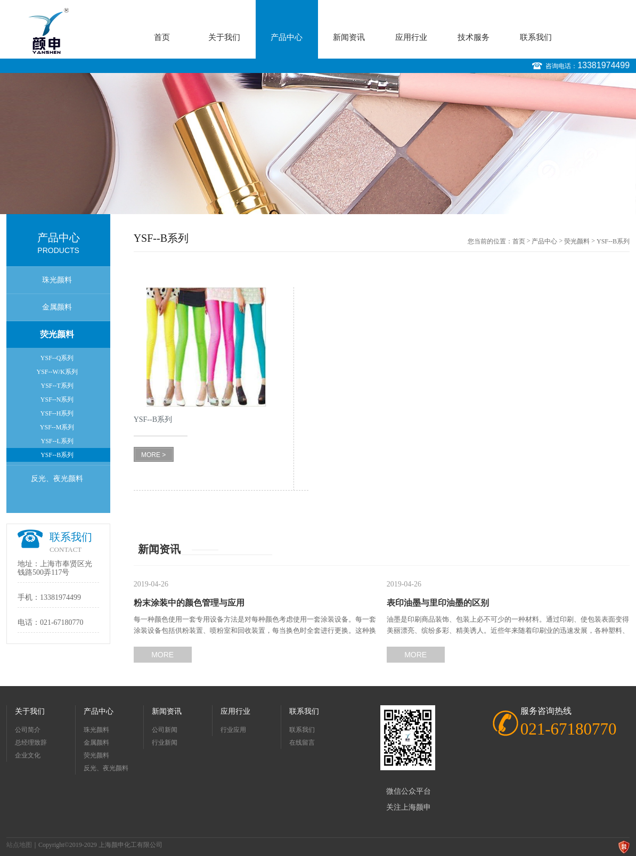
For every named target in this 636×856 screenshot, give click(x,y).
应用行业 (411, 37)
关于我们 (224, 37)
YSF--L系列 (56, 441)
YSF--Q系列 (57, 358)
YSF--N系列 (57, 399)
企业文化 (27, 755)
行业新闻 (164, 742)
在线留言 (302, 742)
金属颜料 (57, 307)
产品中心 (287, 37)
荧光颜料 (57, 334)
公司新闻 (164, 729)
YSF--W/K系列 (56, 372)
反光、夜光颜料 (57, 479)
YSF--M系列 (57, 427)
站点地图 (19, 845)
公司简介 (27, 729)
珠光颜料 (57, 280)
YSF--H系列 (57, 413)
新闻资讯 (349, 37)
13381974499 (603, 65)
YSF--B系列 (57, 455)
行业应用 (233, 729)
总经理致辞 (31, 742)
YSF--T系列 (56, 385)
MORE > (153, 455)
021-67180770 (62, 622)
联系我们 (536, 37)
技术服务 (474, 37)
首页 (162, 37)
